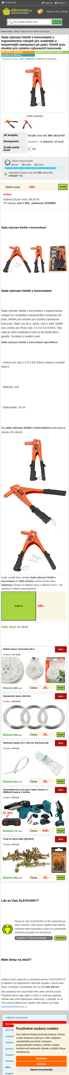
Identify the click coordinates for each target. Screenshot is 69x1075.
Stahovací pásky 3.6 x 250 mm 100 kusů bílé (26, 743)
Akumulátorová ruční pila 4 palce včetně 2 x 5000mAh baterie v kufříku (25, 790)
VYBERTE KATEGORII (16, 1018)
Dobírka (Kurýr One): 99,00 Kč (21, 199)
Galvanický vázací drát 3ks (17, 696)
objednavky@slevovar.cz (14, 1006)
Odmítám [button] (41, 1064)
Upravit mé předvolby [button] (41, 1069)
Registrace (47, 3)
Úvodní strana (9, 2)
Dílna (16, 31)
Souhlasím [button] (41, 1058)
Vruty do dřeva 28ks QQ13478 (18, 839)
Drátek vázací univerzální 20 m (18, 649)
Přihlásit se (60, 3)
